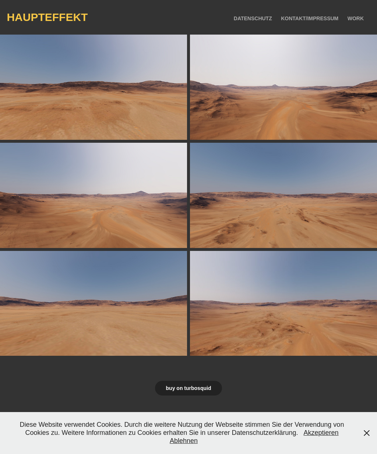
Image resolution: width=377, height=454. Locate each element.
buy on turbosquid (188, 388)
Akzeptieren (321, 432)
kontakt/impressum (309, 18)
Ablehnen (184, 440)
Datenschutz (253, 18)
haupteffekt (47, 17)
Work (356, 18)
